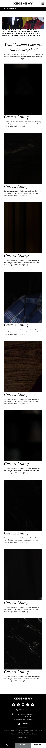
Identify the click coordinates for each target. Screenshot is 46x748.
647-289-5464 (24, 710)
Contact (23, 724)
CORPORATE (38, 745)
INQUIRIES (23, 745)
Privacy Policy (22, 737)
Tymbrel (34, 734)
